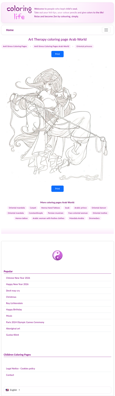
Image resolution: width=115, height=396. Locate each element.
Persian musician (55, 213)
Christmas (11, 296)
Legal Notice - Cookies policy (20, 368)
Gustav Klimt (12, 334)
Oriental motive (100, 213)
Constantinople (36, 213)
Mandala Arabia (76, 218)
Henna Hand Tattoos (50, 207)
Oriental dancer (99, 207)
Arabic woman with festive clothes (48, 218)
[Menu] (106, 30)
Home (10, 30)
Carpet (33, 207)
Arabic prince (81, 207)
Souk (67, 207)
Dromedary (94, 218)
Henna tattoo (21, 218)
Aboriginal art (13, 328)
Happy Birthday (14, 309)
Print (57, 54)
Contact (10, 375)
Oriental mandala (17, 207)
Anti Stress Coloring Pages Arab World (51, 46)
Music (9, 315)
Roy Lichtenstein (14, 303)
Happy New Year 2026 (17, 284)
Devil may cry (13, 290)
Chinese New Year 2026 (18, 277)
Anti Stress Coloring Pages (15, 46)
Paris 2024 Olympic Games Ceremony (25, 322)
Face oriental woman (78, 213)
